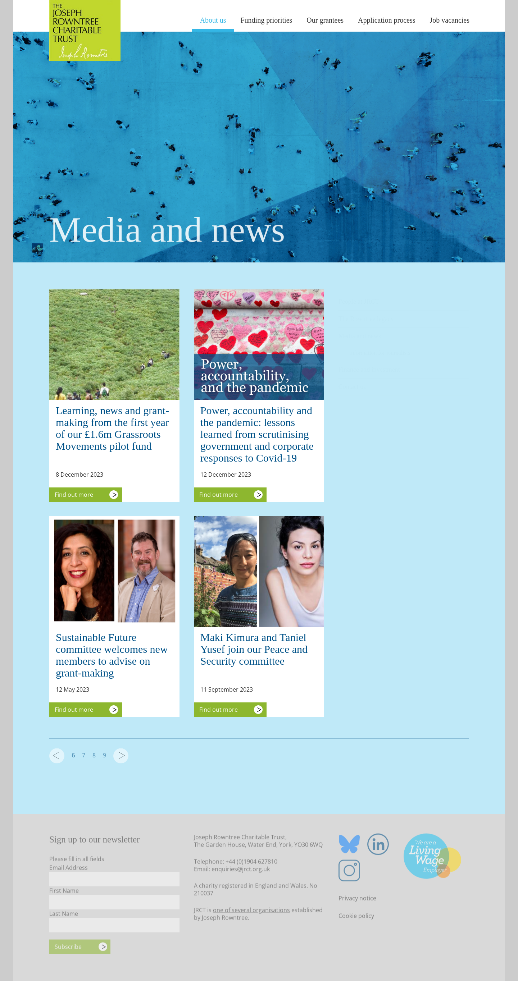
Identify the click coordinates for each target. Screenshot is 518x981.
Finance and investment (369, 366)
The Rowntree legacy (366, 315)
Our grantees (325, 20)
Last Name (63, 915)
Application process (386, 20)
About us (213, 20)
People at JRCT (358, 298)
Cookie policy (356, 918)
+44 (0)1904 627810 (251, 863)
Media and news (359, 332)
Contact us (352, 383)
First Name (64, 892)
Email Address (68, 869)
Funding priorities (266, 20)
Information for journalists (379, 349)
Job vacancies (449, 20)
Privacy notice (357, 900)
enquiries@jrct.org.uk (241, 871)
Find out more (74, 495)
